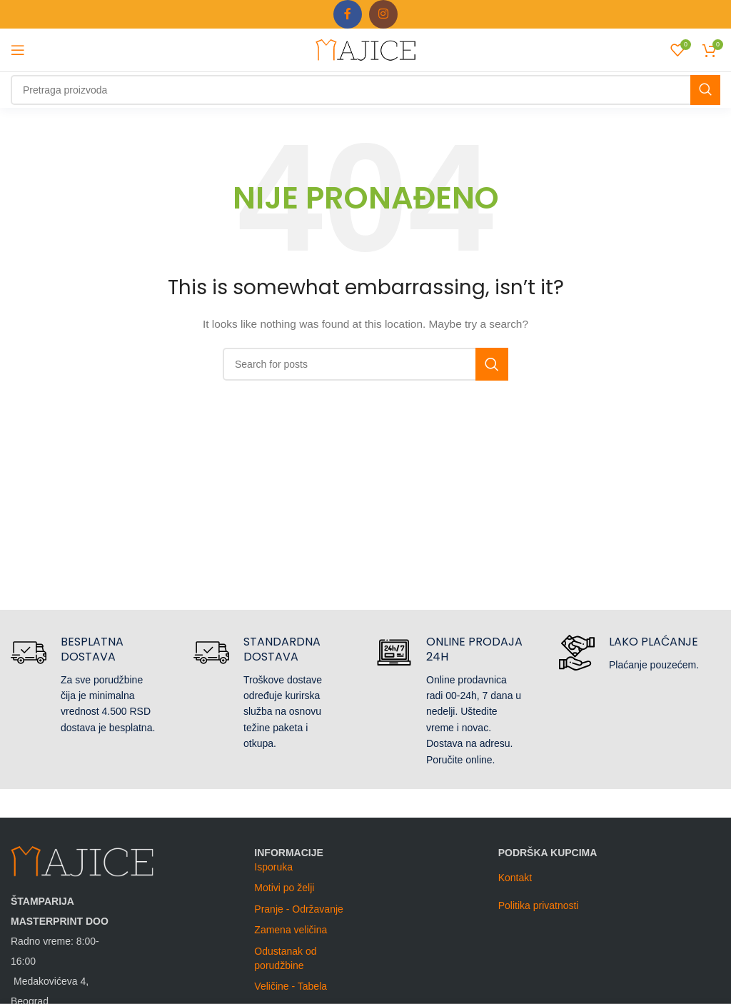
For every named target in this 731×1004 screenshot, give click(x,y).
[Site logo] (365, 49)
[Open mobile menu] (18, 50)
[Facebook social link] (347, 14)
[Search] (365, 90)
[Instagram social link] (383, 14)
